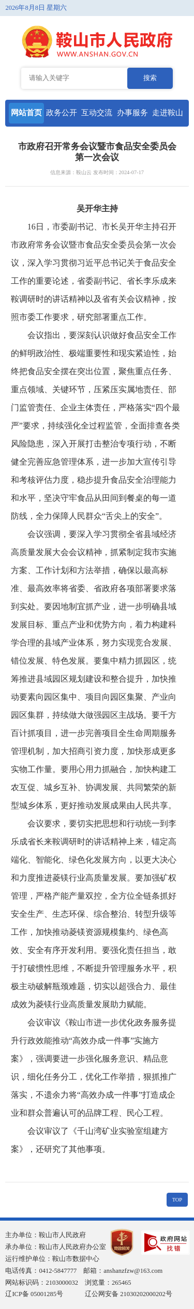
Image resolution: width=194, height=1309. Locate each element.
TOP (177, 1200)
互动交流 (96, 113)
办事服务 (132, 113)
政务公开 (61, 113)
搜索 (150, 78)
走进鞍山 (167, 113)
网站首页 (26, 113)
